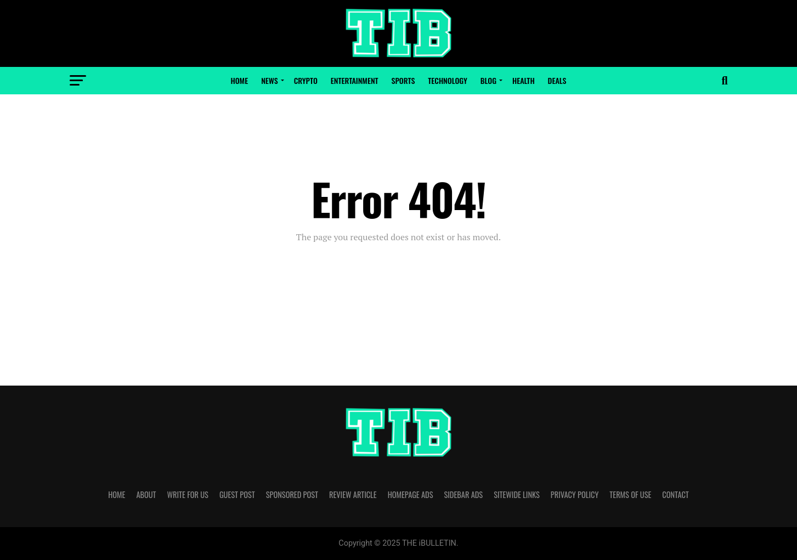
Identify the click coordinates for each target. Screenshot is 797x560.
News (269, 80)
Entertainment (354, 80)
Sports (403, 80)
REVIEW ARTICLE (353, 494)
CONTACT (675, 494)
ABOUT (146, 494)
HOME (116, 494)
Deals (557, 80)
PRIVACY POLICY (575, 494)
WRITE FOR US (187, 494)
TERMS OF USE (630, 494)
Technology (447, 80)
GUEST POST (237, 494)
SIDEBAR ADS (463, 494)
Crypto (306, 80)
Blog (488, 80)
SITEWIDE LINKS (517, 494)
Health (523, 80)
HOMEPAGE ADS (410, 494)
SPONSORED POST (292, 494)
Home (239, 80)
